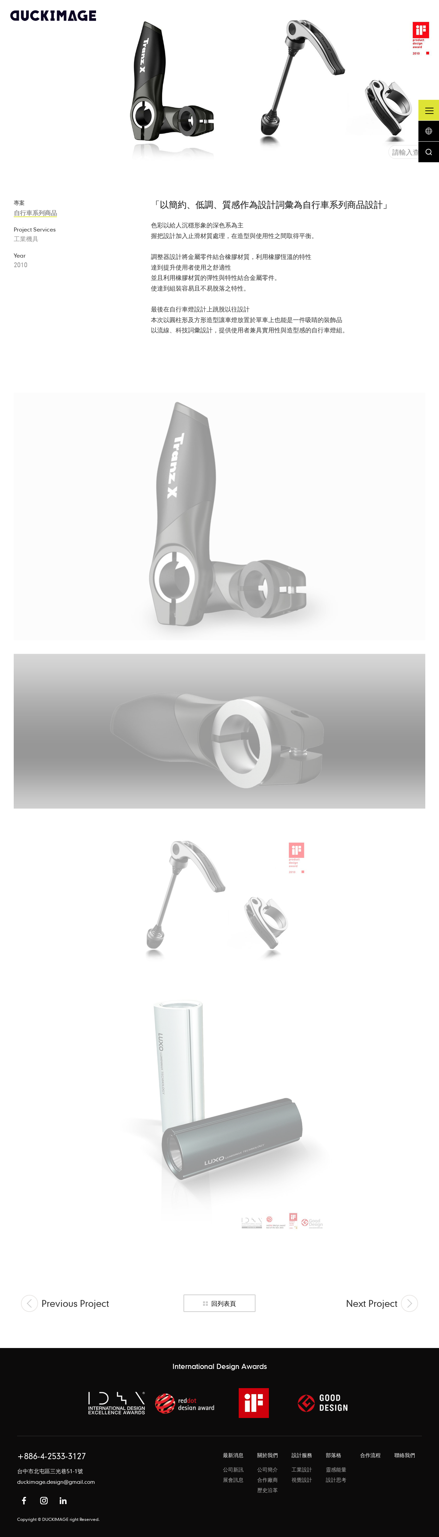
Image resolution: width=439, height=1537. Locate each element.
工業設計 (302, 1469)
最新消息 (233, 1455)
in (63, 1501)
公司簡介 (267, 1469)
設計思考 (336, 1479)
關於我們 (267, 1455)
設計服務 (302, 1455)
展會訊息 (233, 1479)
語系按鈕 (428, 131)
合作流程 (370, 1455)
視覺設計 (302, 1479)
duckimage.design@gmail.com (56, 1481)
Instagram (44, 1501)
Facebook (24, 1501)
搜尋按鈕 (428, 152)
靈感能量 (336, 1469)
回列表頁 (223, 1303)
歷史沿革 (267, 1490)
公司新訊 (233, 1469)
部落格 (333, 1455)
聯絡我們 (404, 1455)
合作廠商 (267, 1479)
